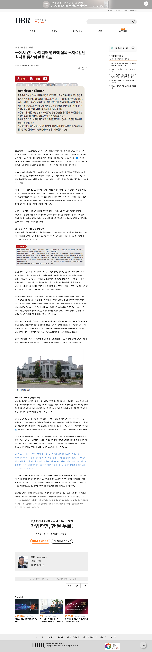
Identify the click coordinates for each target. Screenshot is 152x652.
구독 (100, 31)
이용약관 (50, 637)
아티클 (32, 31)
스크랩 (86, 68)
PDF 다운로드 (83, 68)
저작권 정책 (60, 637)
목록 (77, 585)
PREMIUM (77, 31)
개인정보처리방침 (73, 637)
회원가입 (117, 10)
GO (133, 48)
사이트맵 (103, 637)
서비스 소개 (39, 637)
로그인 (110, 10)
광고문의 (113, 637)
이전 (69, 585)
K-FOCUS (123, 31)
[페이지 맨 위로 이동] (144, 646)
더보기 (79, 68)
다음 (84, 585)
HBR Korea (133, 10)
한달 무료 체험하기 (40, 541)
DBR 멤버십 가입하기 (61, 541)
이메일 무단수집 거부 (90, 637)
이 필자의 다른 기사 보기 (38, 565)
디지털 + (55, 31)
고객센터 (125, 10)
